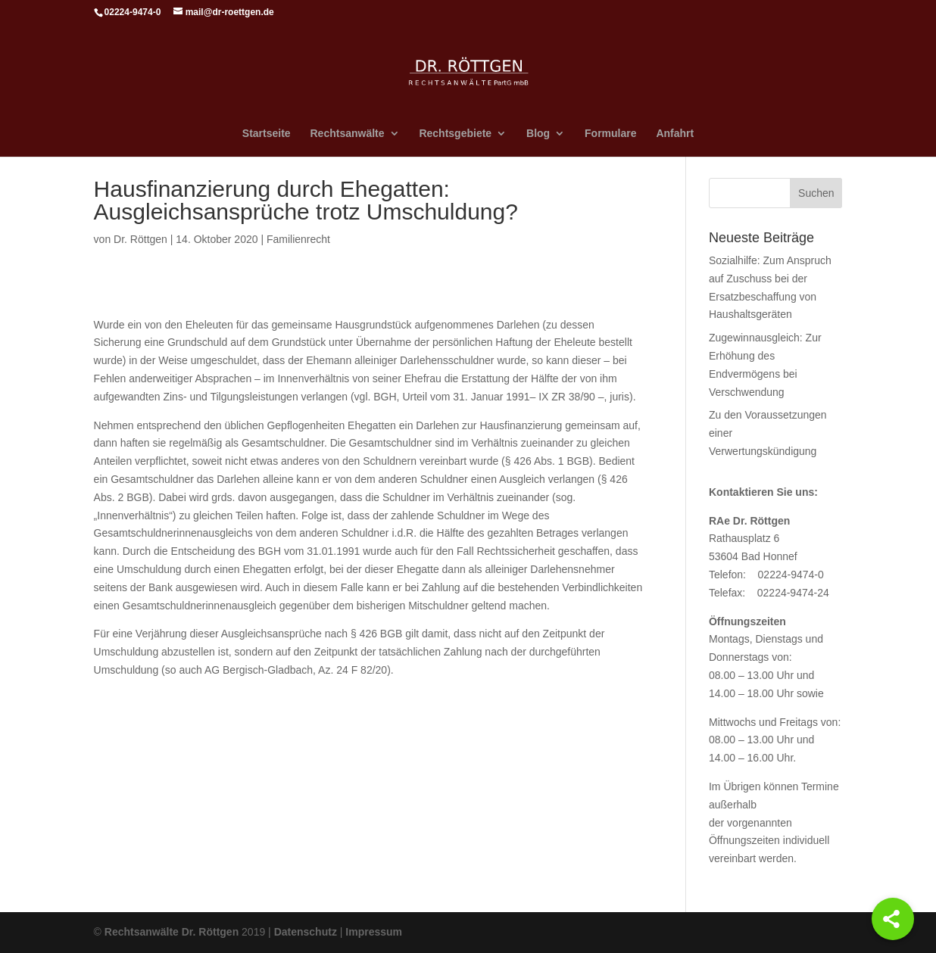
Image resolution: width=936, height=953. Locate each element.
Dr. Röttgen (140, 239)
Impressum (373, 932)
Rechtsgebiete (455, 133)
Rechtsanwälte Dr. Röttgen (172, 932)
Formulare (610, 133)
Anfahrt (675, 133)
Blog (538, 133)
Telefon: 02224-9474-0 (766, 574)
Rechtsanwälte (347, 133)
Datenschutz (305, 932)
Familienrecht (298, 239)
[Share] (893, 919)
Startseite (266, 133)
